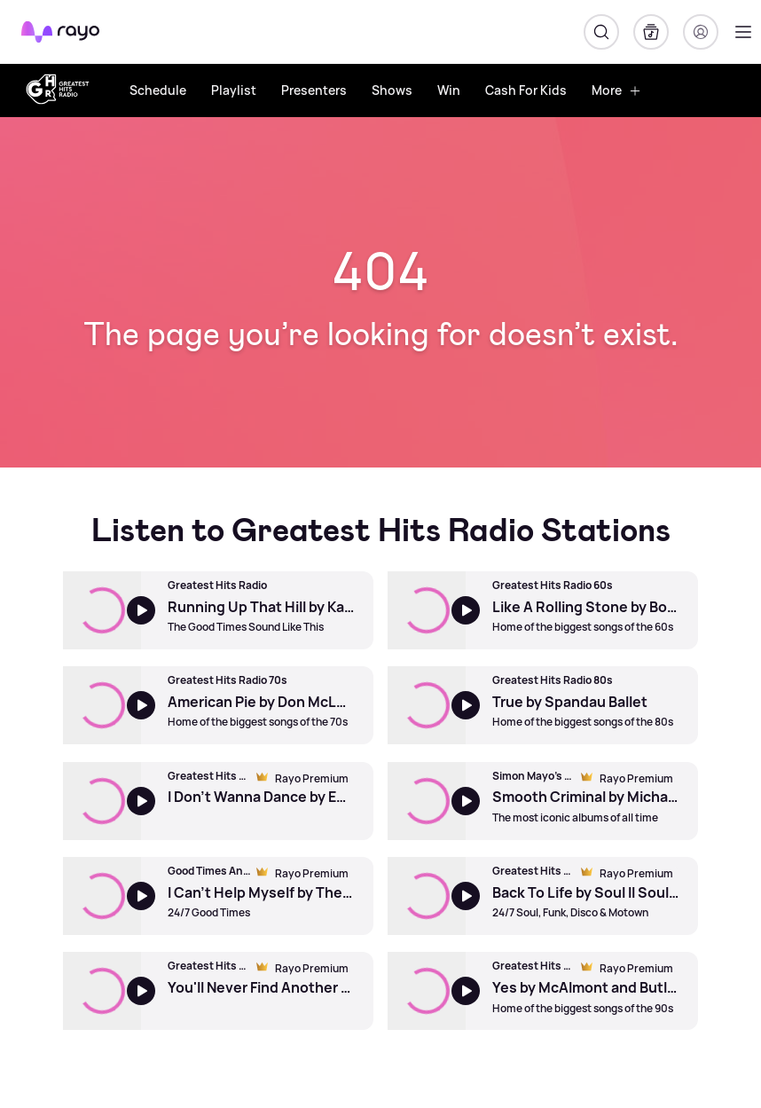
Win (448, 90)
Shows (392, 90)
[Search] (601, 32)
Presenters (314, 90)
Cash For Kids (526, 90)
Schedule (157, 90)
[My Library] (651, 32)
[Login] (700, 32)
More (616, 90)
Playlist (233, 90)
